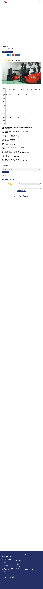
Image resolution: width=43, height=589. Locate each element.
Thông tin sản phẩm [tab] (6, 60)
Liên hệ (17, 568)
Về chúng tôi (18, 558)
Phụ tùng (18, 566)
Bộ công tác (18, 564)
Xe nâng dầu (18, 560)
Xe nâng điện (18, 562)
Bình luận (14, 60)
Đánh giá (20, 60)
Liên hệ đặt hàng (7, 51)
